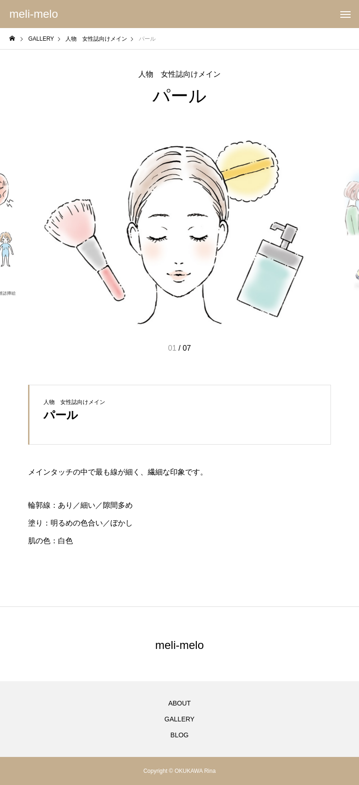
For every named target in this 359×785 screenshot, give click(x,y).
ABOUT (179, 703)
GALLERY (179, 719)
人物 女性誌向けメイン (179, 74)
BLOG (180, 735)
